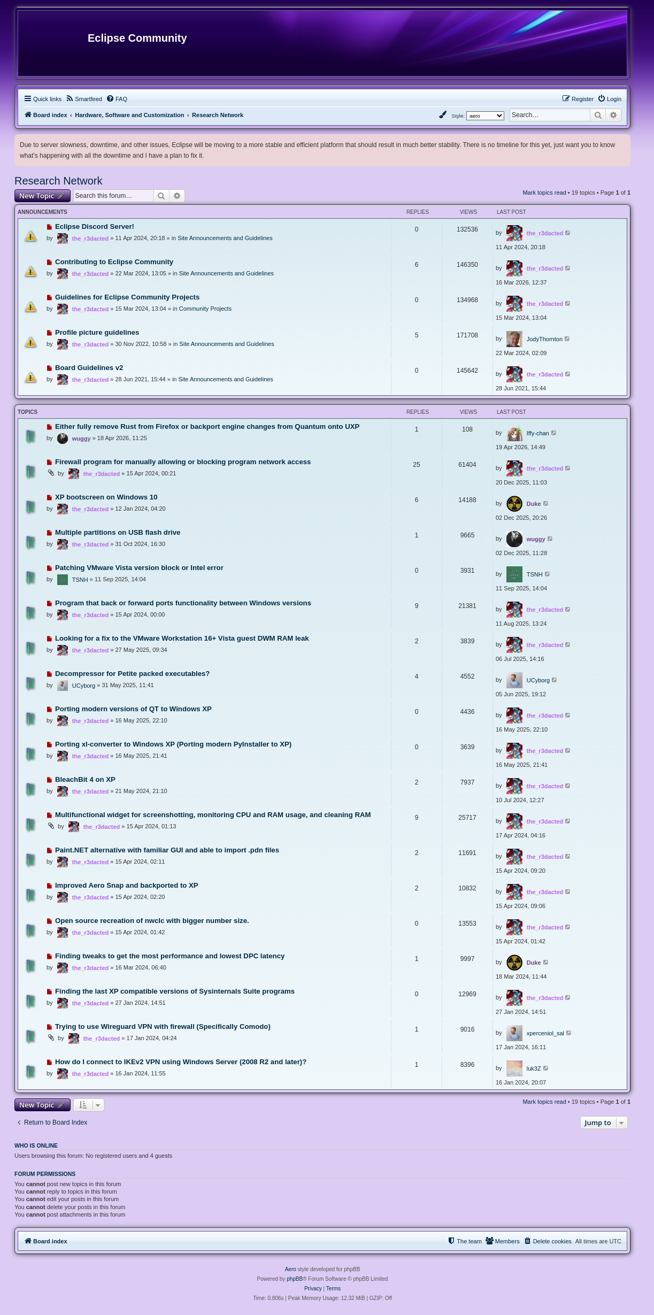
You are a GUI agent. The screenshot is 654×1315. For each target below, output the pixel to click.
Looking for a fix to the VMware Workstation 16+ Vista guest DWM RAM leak (182, 638)
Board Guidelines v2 (89, 368)
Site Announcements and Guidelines (225, 238)
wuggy (81, 438)
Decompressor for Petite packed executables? (132, 674)
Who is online (36, 1145)
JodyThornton (545, 339)
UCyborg (83, 685)
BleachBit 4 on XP (85, 779)
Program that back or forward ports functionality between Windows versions (183, 603)
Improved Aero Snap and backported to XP (126, 885)
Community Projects (205, 308)
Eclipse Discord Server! (94, 226)
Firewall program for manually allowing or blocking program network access (183, 462)
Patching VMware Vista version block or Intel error (139, 568)
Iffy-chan (538, 433)
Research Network (58, 181)
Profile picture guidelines (97, 332)
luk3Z (534, 1068)
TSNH (80, 579)
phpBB (295, 1279)
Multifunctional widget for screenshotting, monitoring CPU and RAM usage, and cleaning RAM (213, 815)
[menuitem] (83, 99)
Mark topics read (544, 192)
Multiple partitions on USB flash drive (117, 532)
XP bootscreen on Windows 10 (106, 497)
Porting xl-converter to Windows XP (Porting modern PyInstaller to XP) (173, 744)
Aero (290, 1269)
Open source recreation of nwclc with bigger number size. (152, 921)
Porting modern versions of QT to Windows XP (133, 709)
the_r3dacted (90, 238)
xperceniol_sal (545, 1033)
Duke (534, 504)
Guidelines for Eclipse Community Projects (127, 297)
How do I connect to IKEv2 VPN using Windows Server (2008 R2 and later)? (180, 1062)
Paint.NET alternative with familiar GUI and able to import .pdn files (167, 850)
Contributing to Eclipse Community (114, 262)
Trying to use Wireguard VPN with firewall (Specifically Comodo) (163, 1026)
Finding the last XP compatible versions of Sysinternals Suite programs (175, 991)
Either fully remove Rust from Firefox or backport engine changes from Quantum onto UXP (207, 426)
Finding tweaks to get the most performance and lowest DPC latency (169, 956)
